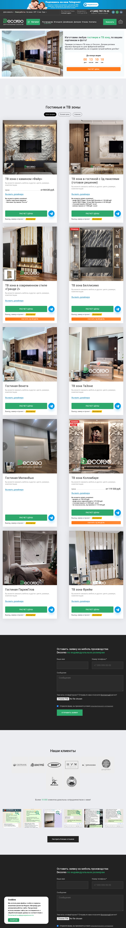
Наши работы (20, 12)
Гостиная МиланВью (19, 344)
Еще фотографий (63, 876)
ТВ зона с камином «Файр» (18, 164)
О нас (39, 12)
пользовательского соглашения (101, 562)
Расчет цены (93, 69)
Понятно (13, 920)
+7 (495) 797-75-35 (99, 11)
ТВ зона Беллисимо (18, 262)
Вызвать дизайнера (14, 181)
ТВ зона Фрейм (15, 443)
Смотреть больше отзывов (63, 695)
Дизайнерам (68, 22)
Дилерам (77, 22)
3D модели (58, 22)
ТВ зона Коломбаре (60, 344)
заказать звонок (103, 13)
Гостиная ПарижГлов (102, 344)
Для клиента (8, 12)
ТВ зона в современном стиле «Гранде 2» (102, 166)
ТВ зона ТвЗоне (98, 262)
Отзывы (85, 22)
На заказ (29, 12)
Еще (44, 12)
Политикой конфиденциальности (20, 915)
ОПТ (34, 12)
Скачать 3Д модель (104, 209)
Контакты (92, 22)
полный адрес (66, 13)
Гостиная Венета (58, 262)
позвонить (94, 13)
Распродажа (47, 22)
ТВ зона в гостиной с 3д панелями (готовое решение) (62, 166)
